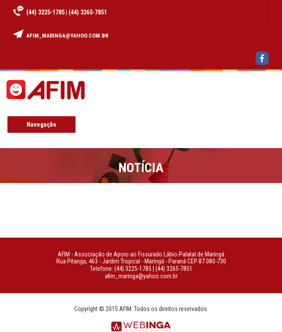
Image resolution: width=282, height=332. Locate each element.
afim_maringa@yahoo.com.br (67, 35)
